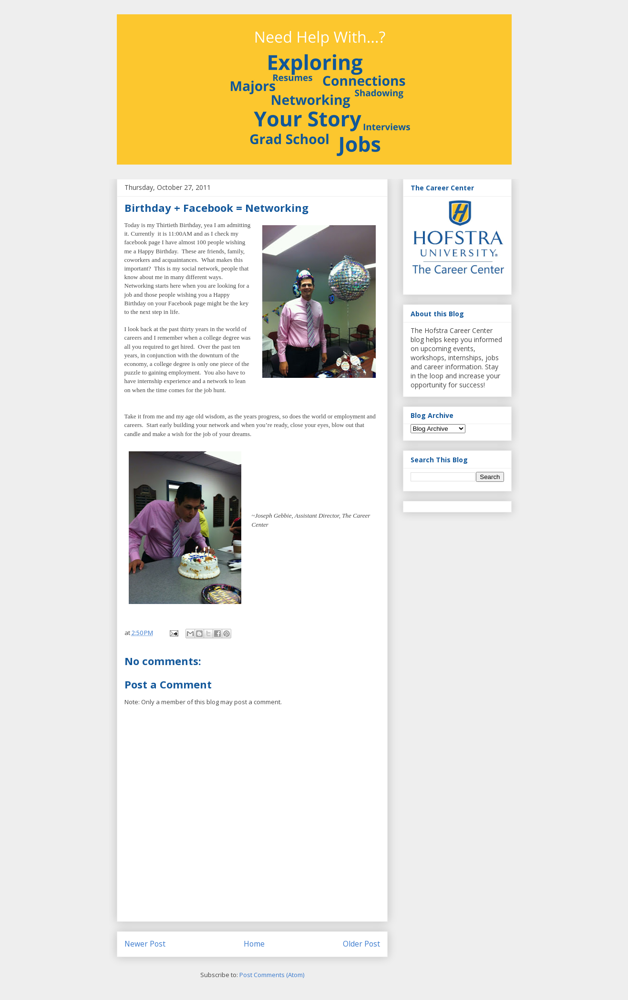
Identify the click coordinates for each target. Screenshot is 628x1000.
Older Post (361, 943)
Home (254, 943)
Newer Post (144, 943)
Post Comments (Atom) (271, 974)
